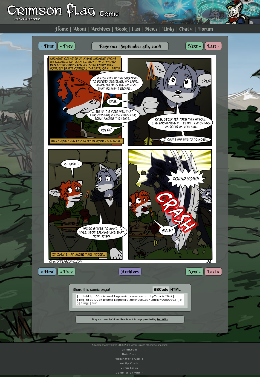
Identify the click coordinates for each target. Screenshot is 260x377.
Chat (186, 29)
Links (168, 29)
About (79, 29)
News (151, 29)
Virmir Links (129, 370)
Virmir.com (129, 351)
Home (61, 29)
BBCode (161, 290)
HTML (175, 290)
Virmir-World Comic (129, 360)
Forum (205, 29)
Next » (194, 46)
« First (47, 46)
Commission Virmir (129, 374)
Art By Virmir (129, 365)
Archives (100, 29)
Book (121, 29)
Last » (213, 46)
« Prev (66, 46)
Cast (136, 29)
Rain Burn (129, 356)
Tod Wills (162, 321)
